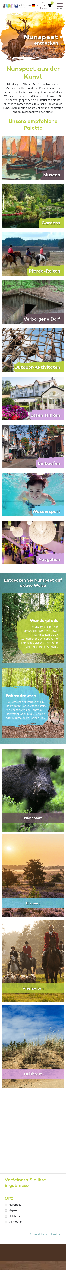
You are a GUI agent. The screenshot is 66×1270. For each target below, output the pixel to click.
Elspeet (13, 1210)
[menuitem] (35, 6)
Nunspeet (15, 1204)
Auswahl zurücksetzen (46, 1234)
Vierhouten (16, 1221)
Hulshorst (15, 1216)
